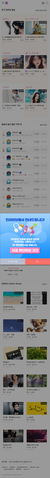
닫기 (37, 261)
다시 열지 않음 (12, 261)
